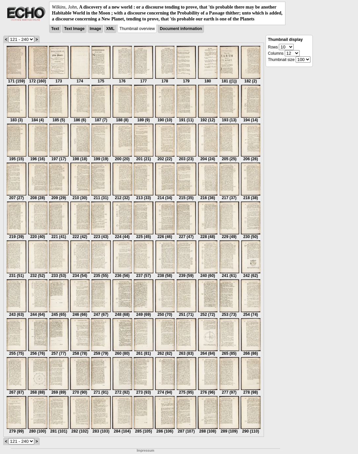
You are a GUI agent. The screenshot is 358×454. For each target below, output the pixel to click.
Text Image (74, 28)
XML (110, 28)
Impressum (145, 450)
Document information (181, 28)
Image (95, 28)
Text (55, 28)
